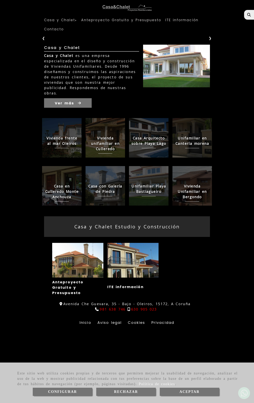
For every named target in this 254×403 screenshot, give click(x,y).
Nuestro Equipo (174, 360)
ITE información (119, 360)
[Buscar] (249, 14)
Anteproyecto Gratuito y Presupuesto (62, 361)
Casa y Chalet (62, 120)
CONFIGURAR (62, 392)
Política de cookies (157, 384)
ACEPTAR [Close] (190, 392)
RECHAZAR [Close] (126, 392)
